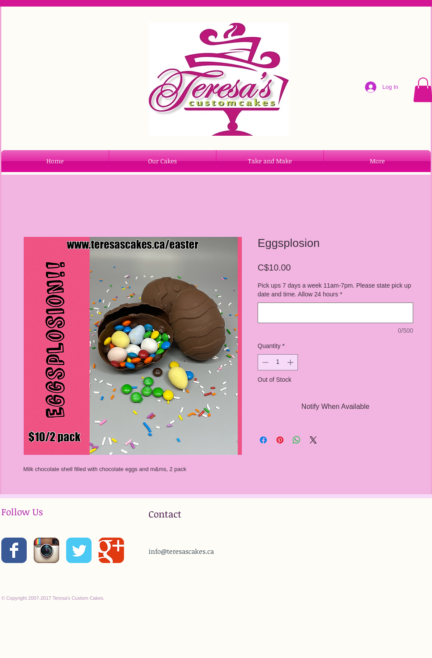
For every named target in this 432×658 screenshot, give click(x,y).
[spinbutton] (278, 362)
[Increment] (291, 362)
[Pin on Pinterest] (280, 440)
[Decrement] (264, 362)
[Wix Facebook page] (14, 550)
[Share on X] (313, 440)
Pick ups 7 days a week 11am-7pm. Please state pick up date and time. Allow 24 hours (334, 290)
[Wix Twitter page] (79, 550)
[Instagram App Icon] (46, 550)
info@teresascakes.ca (181, 551)
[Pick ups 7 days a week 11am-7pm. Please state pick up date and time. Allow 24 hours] (335, 312)
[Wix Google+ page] (111, 550)
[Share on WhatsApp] (296, 440)
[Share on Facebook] (263, 440)
